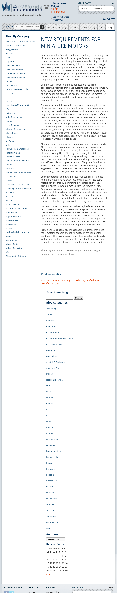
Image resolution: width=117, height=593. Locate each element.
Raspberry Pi (52, 420)
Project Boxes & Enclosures (18, 160)
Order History (10, 559)
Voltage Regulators (14, 248)
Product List (34, 546)
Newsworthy (73, 249)
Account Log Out (11, 563)
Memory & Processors (16, 129)
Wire (8, 252)
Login (112, 3)
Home (51, 27)
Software (50, 448)
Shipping (62, 27)
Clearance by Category (16, 256)
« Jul (48, 520)
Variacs (9, 236)
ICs (7, 109)
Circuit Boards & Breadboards (59, 329)
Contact (74, 27)
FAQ (101, 27)
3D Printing (51, 306)
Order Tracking (88, 27)
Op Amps (10, 140)
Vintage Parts (12, 244)
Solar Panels (51, 452)
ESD (48, 365)
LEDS (48, 393)
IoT (47, 388)
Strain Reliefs (11, 196)
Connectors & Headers (16, 73)
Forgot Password (12, 566)
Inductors (10, 113)
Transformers (12, 220)
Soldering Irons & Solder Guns (19, 188)
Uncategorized (52, 471)
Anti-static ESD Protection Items (20, 41)
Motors (9, 136)
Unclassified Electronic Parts (18, 232)
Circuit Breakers (13, 65)
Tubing (9, 228)
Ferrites (9, 93)
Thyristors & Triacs (14, 216)
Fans (48, 370)
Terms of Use (51, 546)
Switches (10, 200)
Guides (49, 379)
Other (8, 144)
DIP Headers (11, 85)
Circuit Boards (52, 324)
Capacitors (10, 61)
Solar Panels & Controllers (17, 184)
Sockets (9, 180)
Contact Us (9, 549)
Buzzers (9, 53)
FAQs (31, 549)
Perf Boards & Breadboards (18, 148)
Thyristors (50, 462)
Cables (9, 57)
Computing (51, 338)
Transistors (11, 224)
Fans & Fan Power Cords (17, 89)
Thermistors (11, 212)
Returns (7, 552)
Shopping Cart (35, 542)
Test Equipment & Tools (16, 208)
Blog (110, 27)
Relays (9, 164)
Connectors (51, 342)
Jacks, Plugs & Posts (14, 117)
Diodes (9, 81)
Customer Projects (54, 352)
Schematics (11, 176)
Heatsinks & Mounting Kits (18, 105)
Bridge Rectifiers (13, 49)
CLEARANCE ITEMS (14, 69)
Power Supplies (13, 156)
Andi (74, 252)
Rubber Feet (51, 439)
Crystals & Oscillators (15, 77)
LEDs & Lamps (12, 125)
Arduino (50, 310)
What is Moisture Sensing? (56, 278)
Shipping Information (14, 556)
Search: (8, 26)
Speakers (10, 192)
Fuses (8, 97)
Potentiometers (13, 152)
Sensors (49, 443)
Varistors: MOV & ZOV (16, 240)
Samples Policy (52, 539)
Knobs (9, 121)
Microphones (12, 133)
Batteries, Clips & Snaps (16, 45)
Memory (50, 397)
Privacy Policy (51, 542)
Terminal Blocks (13, 204)
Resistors (10, 168)
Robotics (84, 249)
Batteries (50, 315)
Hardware (10, 101)
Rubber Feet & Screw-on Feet (19, 172)
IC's (47, 384)
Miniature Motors (50, 252)
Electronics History (54, 361)
